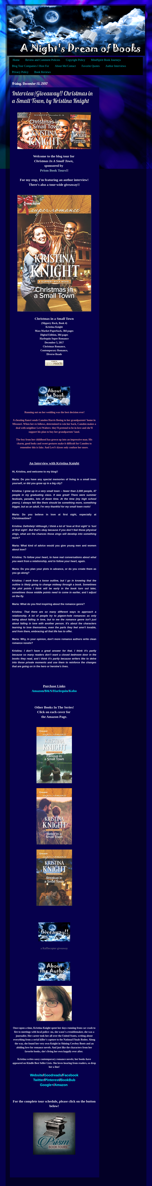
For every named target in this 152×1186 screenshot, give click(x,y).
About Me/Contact (65, 65)
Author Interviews (115, 65)
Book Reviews (42, 72)
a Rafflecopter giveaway (54, 948)
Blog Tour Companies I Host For (30, 65)
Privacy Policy (20, 72)
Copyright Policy (75, 59)
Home (16, 59)
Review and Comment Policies (42, 59)
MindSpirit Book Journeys (106, 59)
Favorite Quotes (91, 65)
